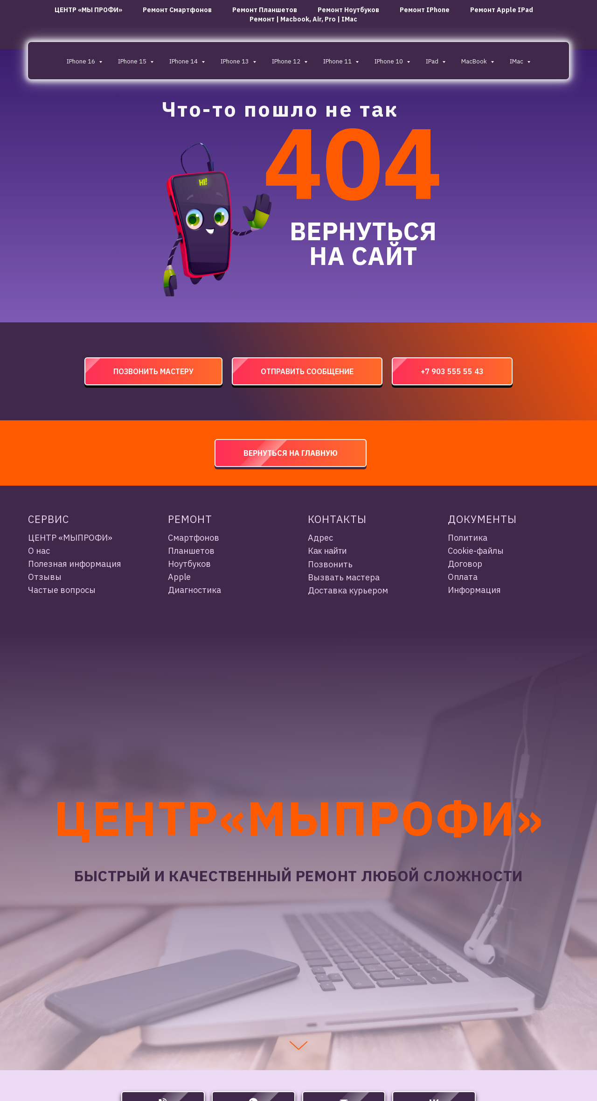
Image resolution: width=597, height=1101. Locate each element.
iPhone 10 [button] (389, 61)
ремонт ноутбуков (348, 10)
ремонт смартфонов (177, 10)
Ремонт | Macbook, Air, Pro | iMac (303, 19)
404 (352, 162)
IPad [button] (433, 61)
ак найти (330, 551)
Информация (474, 590)
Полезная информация (74, 563)
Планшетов (191, 550)
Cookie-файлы (476, 550)
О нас (39, 550)
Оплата (463, 576)
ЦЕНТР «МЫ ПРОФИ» (88, 10)
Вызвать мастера (344, 577)
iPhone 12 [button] (287, 61)
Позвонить (330, 564)
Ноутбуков (189, 563)
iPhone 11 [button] (338, 61)
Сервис (48, 519)
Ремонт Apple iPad (501, 10)
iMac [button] (517, 61)
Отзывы (45, 576)
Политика (467, 537)
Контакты (337, 519)
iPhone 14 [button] (184, 61)
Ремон (186, 519)
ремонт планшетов (264, 10)
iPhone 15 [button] (133, 61)
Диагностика (194, 590)
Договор (465, 563)
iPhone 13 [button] (235, 61)
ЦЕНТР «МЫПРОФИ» (70, 537)
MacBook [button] (474, 61)
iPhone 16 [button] (82, 61)
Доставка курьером (348, 590)
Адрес (320, 537)
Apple (179, 576)
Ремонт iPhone (425, 10)
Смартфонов (193, 537)
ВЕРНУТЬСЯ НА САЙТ (363, 243)
